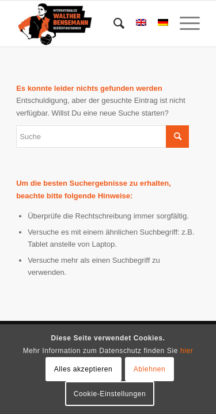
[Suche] (113, 24)
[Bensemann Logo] (89, 24)
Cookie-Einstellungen (110, 394)
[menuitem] (113, 24)
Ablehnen (150, 369)
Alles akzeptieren (83, 369)
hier (186, 351)
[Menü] (184, 24)
